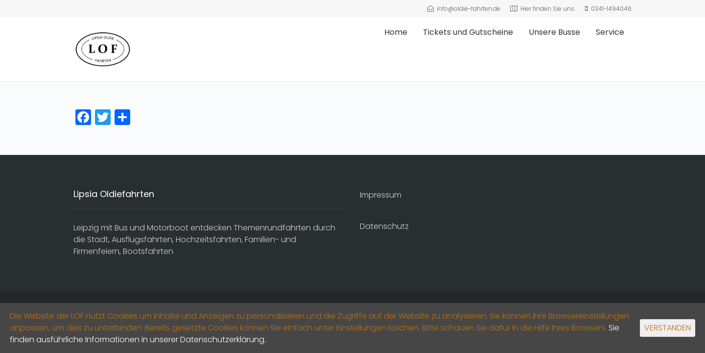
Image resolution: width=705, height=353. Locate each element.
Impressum (380, 195)
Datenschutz (384, 226)
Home (395, 32)
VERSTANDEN (667, 327)
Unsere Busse (554, 32)
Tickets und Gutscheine (468, 32)
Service (610, 32)
